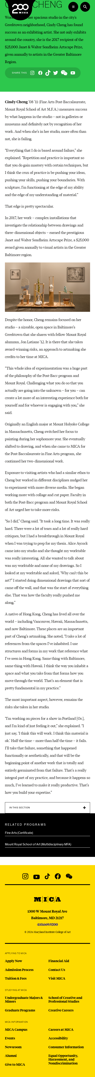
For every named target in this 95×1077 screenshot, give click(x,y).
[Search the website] (85, 7)
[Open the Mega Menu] (73, 7)
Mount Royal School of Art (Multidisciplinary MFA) (38, 844)
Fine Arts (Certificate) (19, 833)
